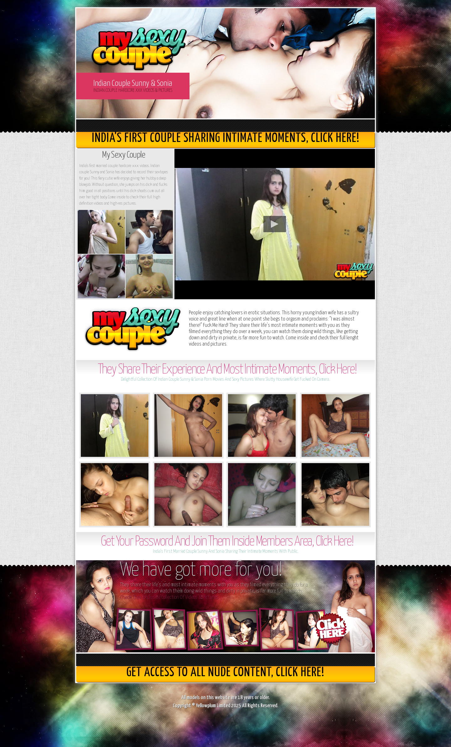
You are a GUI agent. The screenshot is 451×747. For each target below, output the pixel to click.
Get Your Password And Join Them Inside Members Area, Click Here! (227, 541)
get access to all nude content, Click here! (225, 672)
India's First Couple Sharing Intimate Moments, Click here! (226, 138)
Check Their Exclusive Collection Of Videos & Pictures (169, 597)
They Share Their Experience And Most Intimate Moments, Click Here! (227, 369)
